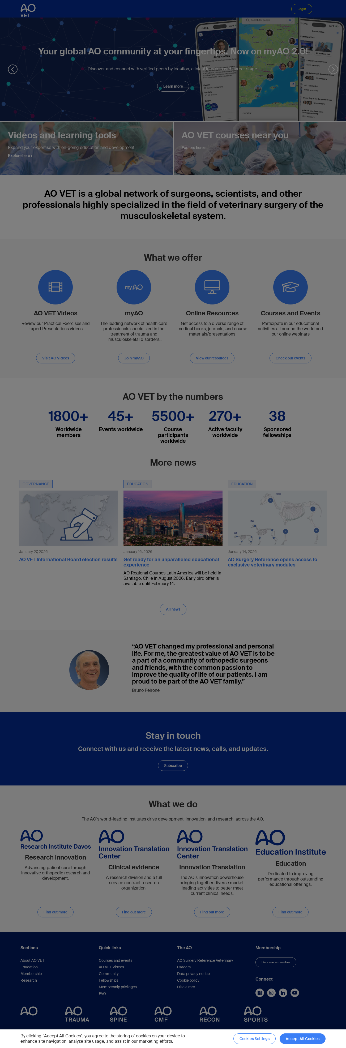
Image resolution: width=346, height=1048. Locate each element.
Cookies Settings (255, 1038)
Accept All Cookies (303, 1038)
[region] (173, 1038)
